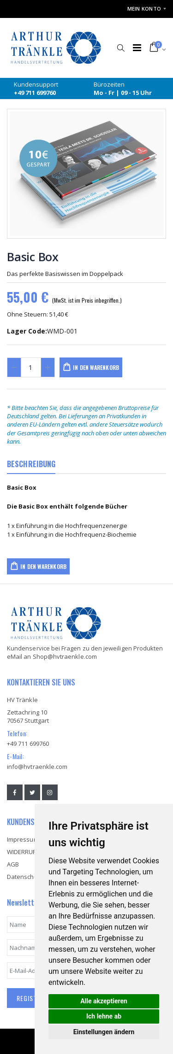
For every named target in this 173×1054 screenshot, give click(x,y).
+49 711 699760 (28, 743)
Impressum (23, 839)
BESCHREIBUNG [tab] (31, 463)
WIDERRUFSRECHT (32, 852)
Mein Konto (144, 8)
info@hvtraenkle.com (37, 766)
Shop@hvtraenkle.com (65, 656)
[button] (120, 43)
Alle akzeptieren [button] (103, 1001)
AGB (13, 864)
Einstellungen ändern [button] (104, 1032)
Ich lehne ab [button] (103, 1016)
